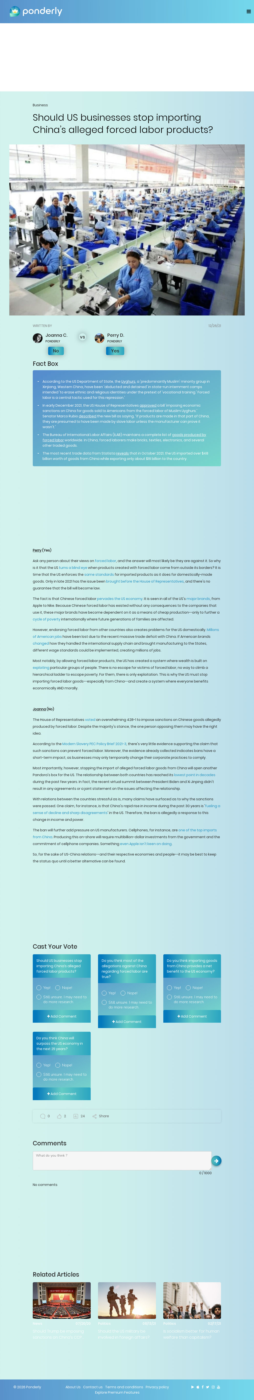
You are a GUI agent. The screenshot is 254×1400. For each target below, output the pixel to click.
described (87, 416)
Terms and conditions (124, 1387)
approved (148, 405)
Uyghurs (128, 381)
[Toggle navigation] (248, 11)
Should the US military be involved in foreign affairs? (124, 1334)
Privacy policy (157, 1387)
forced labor (105, 560)
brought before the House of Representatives (145, 581)
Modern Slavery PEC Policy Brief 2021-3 (94, 743)
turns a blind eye (73, 567)
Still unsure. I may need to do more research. (65, 999)
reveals (122, 453)
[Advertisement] (127, 57)
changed (41, 643)
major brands (198, 598)
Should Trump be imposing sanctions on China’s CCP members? (58, 1334)
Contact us (93, 1387)
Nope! (67, 987)
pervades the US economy (120, 598)
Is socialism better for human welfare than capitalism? (191, 1334)
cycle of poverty (46, 619)
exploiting (41, 667)
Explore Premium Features (117, 1392)
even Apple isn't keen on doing (146, 843)
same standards (99, 574)
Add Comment (62, 1016)
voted (90, 719)
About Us (73, 1387)
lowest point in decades (194, 774)
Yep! (46, 987)
